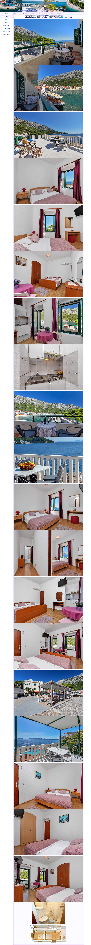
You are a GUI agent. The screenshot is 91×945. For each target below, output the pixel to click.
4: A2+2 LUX (6, 25)
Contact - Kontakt (6, 31)
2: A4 (6, 19)
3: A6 (6, 22)
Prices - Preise (6, 28)
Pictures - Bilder (6, 34)
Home (6, 13)
